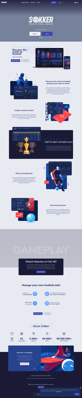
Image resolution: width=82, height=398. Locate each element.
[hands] (35, 303)
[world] (47, 294)
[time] (47, 303)
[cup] (35, 294)
